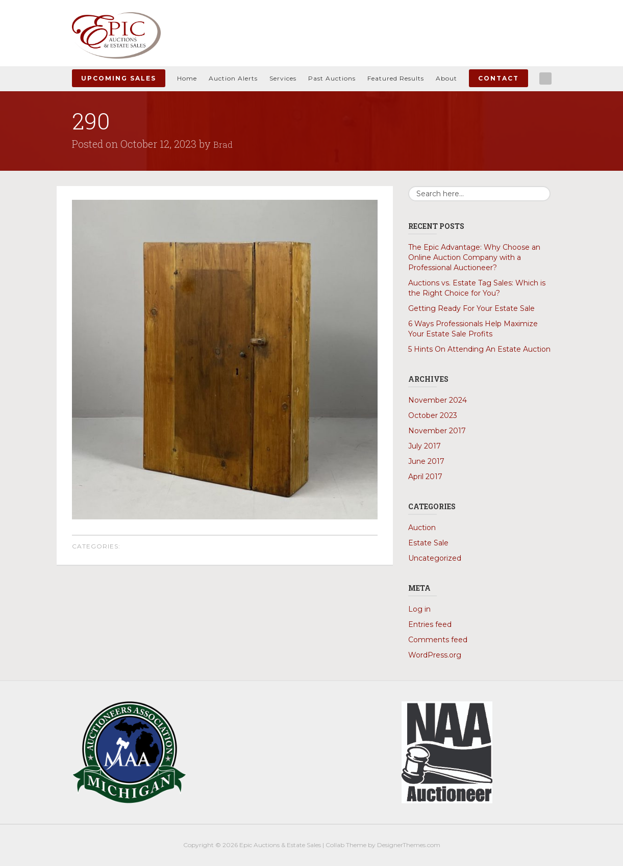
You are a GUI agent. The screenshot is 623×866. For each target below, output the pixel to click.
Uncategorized (434, 558)
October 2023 (432, 415)
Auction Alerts (233, 78)
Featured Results (395, 78)
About (446, 78)
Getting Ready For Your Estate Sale (471, 308)
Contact (498, 78)
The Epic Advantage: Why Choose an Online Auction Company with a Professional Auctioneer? (474, 257)
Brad (224, 143)
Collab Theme (346, 845)
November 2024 (437, 400)
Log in (419, 609)
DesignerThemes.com (408, 845)
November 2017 (437, 430)
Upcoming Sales (118, 78)
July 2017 (424, 446)
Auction (422, 527)
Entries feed (430, 624)
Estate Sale (428, 542)
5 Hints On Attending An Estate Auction (479, 349)
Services (282, 78)
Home (187, 78)
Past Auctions (332, 78)
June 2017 (426, 461)
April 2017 (425, 476)
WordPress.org (434, 655)
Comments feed (437, 639)
